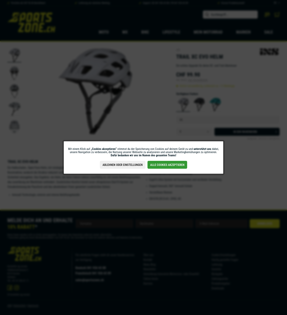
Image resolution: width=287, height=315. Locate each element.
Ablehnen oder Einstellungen (123, 164)
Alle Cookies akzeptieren (167, 164)
